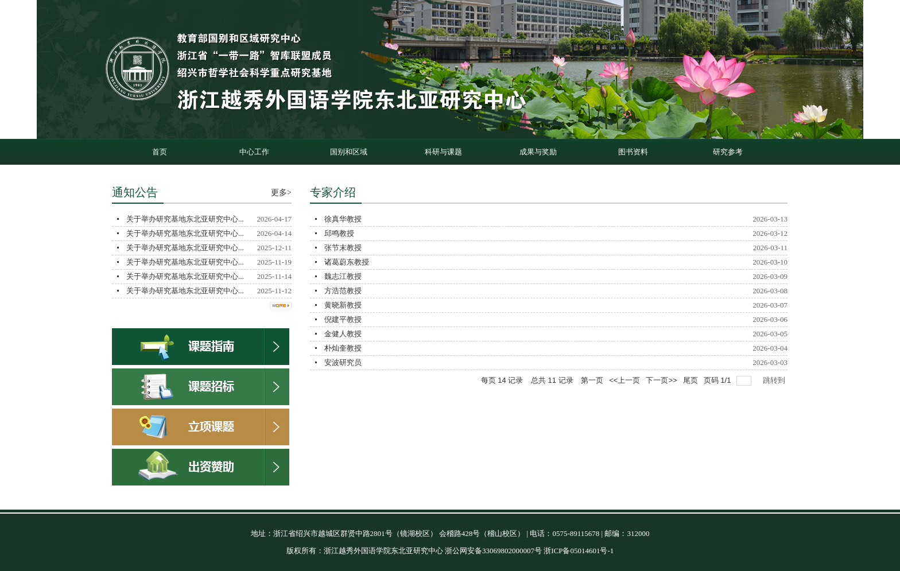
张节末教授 (343, 247)
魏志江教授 (343, 276)
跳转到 (775, 380)
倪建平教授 (343, 319)
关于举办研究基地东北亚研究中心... (185, 219)
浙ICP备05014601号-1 (579, 550)
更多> (281, 192)
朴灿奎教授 (343, 348)
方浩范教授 (343, 290)
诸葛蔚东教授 (346, 262)
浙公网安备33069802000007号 (493, 550)
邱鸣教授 (339, 233)
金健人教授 (343, 333)
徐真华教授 (343, 219)
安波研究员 (343, 362)
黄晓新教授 (343, 305)
